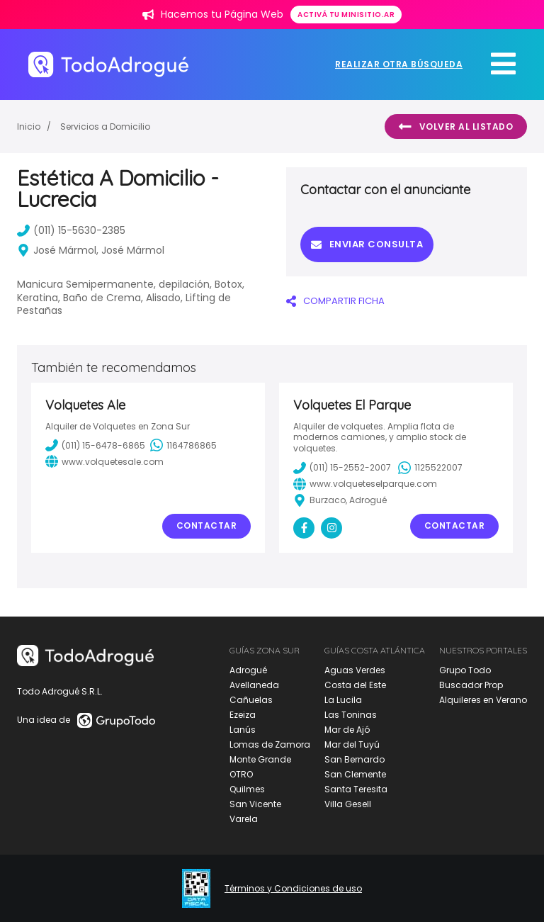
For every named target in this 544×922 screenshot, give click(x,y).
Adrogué (248, 670)
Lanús (243, 730)
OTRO (241, 774)
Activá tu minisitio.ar (346, 14)
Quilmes (247, 789)
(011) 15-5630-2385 (71, 230)
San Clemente (355, 774)
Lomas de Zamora (270, 744)
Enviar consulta (367, 244)
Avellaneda (254, 685)
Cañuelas (251, 700)
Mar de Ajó (347, 730)
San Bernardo (354, 759)
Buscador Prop (471, 685)
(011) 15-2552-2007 (342, 467)
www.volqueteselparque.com (365, 484)
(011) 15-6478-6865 (95, 445)
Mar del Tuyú (352, 744)
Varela (244, 819)
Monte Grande (260, 759)
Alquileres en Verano (483, 700)
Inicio (28, 126)
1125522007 (430, 467)
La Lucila (343, 700)
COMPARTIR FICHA (335, 301)
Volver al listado (456, 127)
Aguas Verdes (354, 670)
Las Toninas (350, 715)
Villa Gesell (347, 804)
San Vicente (255, 804)
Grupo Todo (465, 670)
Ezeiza (243, 715)
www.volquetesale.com (104, 461)
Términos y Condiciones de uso (293, 888)
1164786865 (183, 445)
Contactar (206, 525)
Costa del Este (355, 685)
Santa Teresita (355, 789)
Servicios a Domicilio (105, 126)
